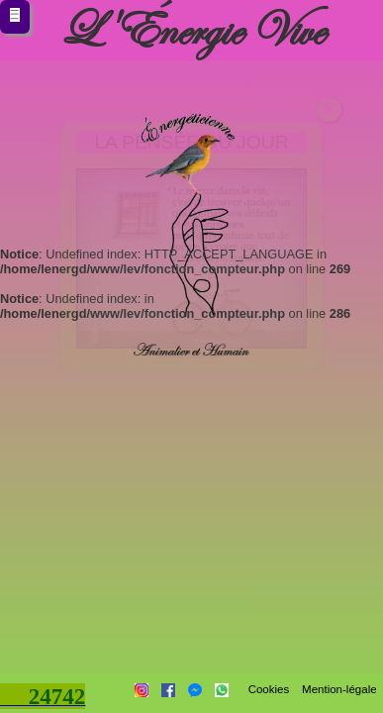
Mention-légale (339, 689)
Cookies (268, 689)
